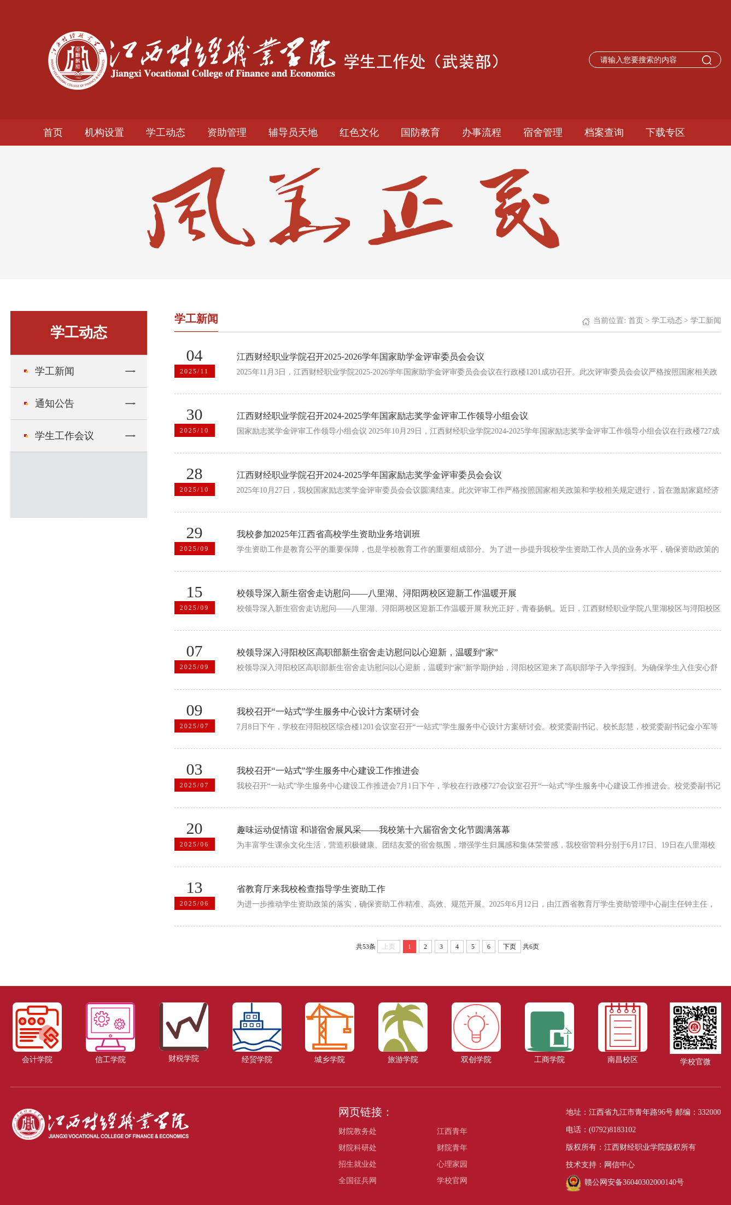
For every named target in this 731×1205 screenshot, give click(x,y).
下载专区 (665, 132)
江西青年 (452, 1131)
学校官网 (452, 1181)
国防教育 (420, 132)
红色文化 (359, 132)
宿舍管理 (543, 132)
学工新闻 (54, 371)
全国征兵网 (357, 1181)
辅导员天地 (293, 132)
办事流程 (481, 132)
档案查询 (604, 132)
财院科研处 (357, 1148)
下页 (509, 946)
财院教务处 (357, 1131)
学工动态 (165, 132)
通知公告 (54, 403)
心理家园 (452, 1164)
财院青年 (452, 1148)
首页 (53, 132)
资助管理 (227, 132)
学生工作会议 (64, 435)
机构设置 (104, 132)
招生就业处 (357, 1164)
